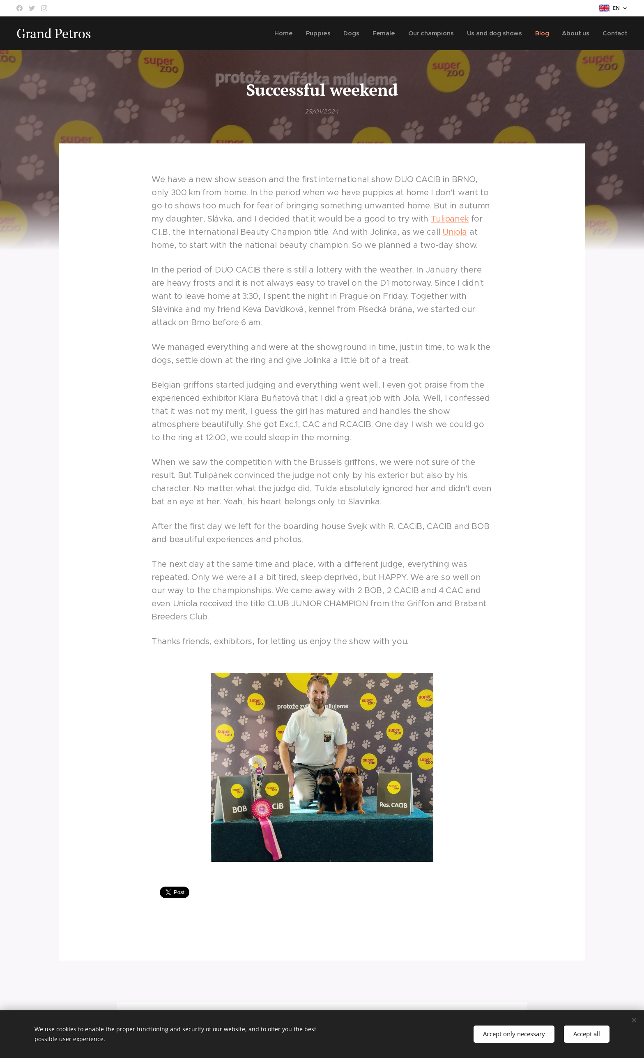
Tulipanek (450, 219)
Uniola (454, 232)
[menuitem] (288, 33)
